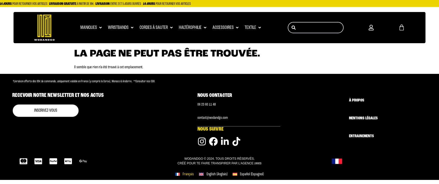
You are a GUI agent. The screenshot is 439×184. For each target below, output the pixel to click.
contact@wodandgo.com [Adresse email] (212, 118)
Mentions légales (363, 118)
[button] (371, 27)
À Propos (356, 100)
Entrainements (361, 136)
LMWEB (257, 163)
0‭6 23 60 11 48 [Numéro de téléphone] (206, 105)
